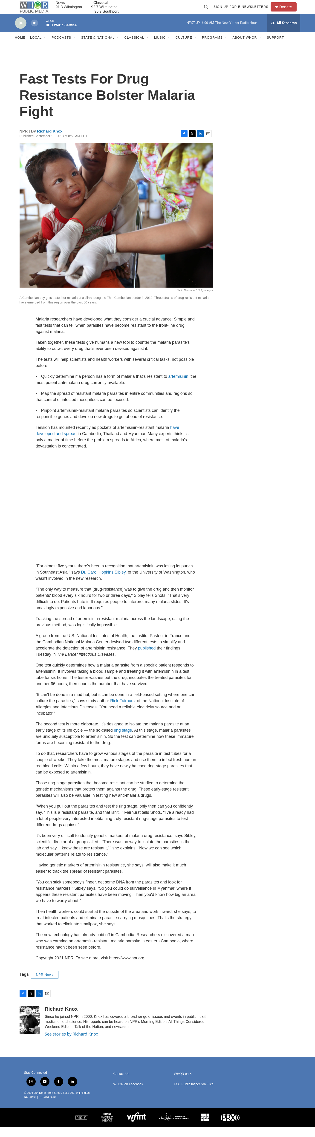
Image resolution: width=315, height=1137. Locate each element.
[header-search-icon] (208, 12)
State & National (97, 48)
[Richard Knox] (30, 1030)
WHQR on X (183, 1084)
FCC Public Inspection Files (194, 1094)
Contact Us (121, 1084)
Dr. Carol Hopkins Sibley (103, 582)
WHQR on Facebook (128, 1094)
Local (36, 48)
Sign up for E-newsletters (243, 12)
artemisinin (178, 386)
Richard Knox (50, 141)
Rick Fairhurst (123, 711)
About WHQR (245, 48)
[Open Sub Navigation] (45, 48)
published (147, 658)
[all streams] (283, 33)
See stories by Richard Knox (71, 1044)
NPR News (44, 985)
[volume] (34, 33)
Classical (134, 48)
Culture (184, 48)
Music (160, 48)
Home (20, 48)
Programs (212, 48)
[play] (20, 33)
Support (275, 48)
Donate (288, 12)
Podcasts (61, 48)
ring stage (123, 740)
